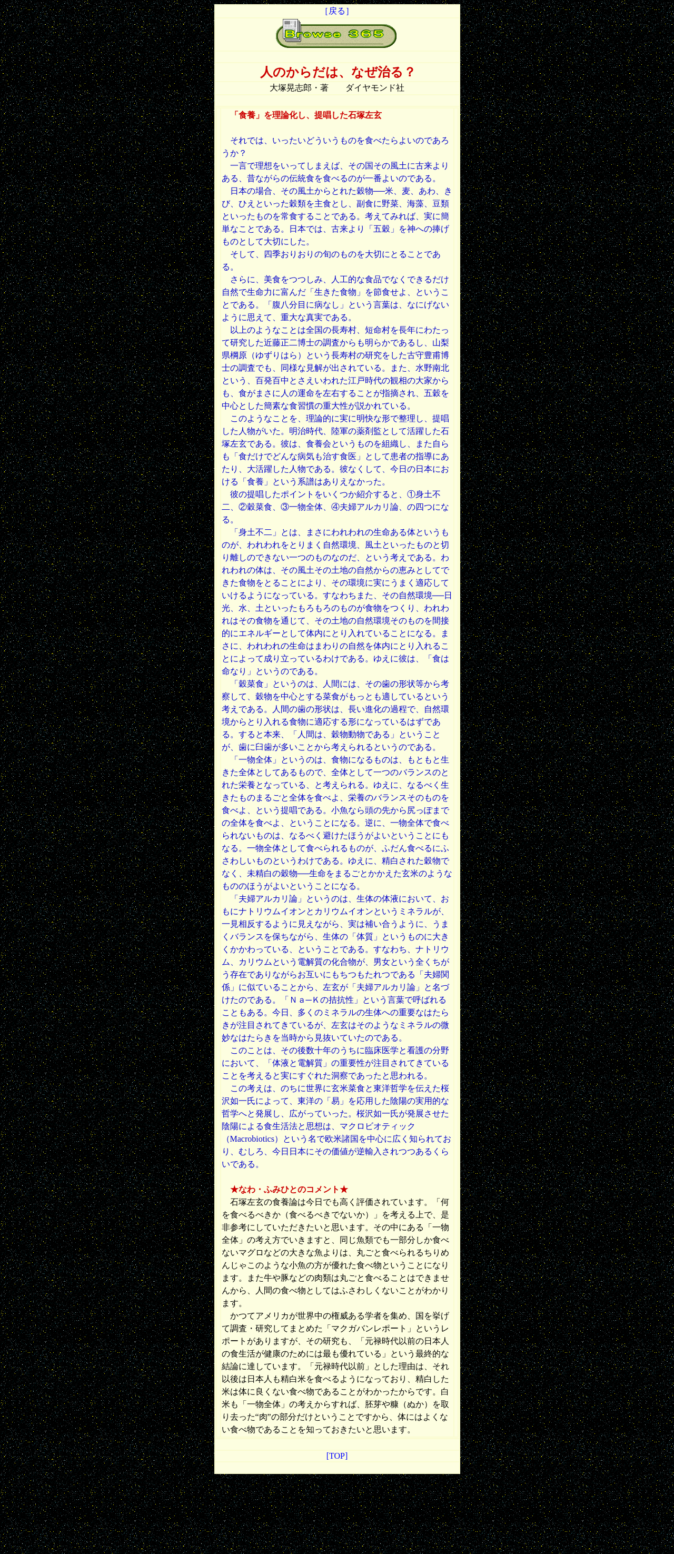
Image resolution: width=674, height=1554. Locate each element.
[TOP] (337, 1455)
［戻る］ (336, 10)
